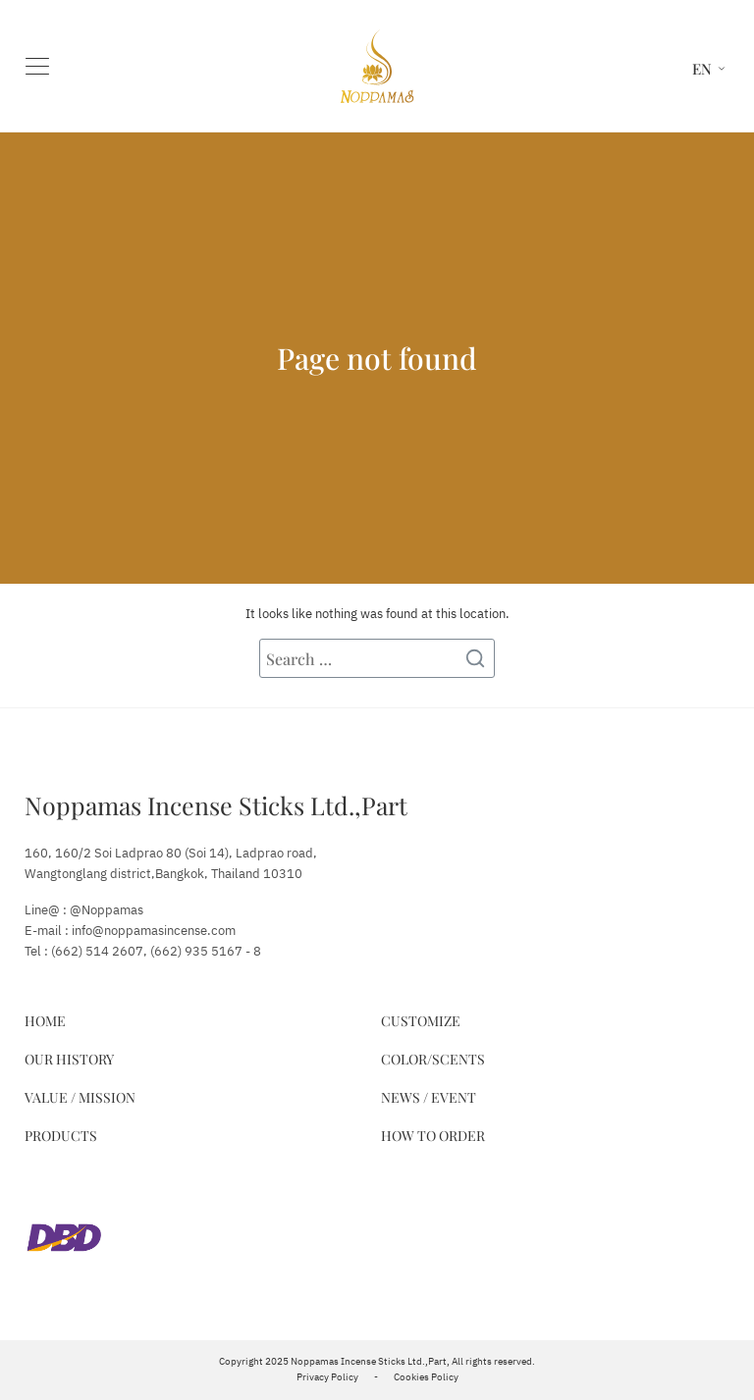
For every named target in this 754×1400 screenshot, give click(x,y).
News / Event (428, 1097)
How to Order (433, 1135)
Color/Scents (433, 1059)
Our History (69, 1059)
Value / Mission (80, 1097)
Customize (420, 1020)
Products (61, 1135)
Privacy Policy (327, 1377)
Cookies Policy (426, 1377)
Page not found (377, 358)
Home (45, 1020)
